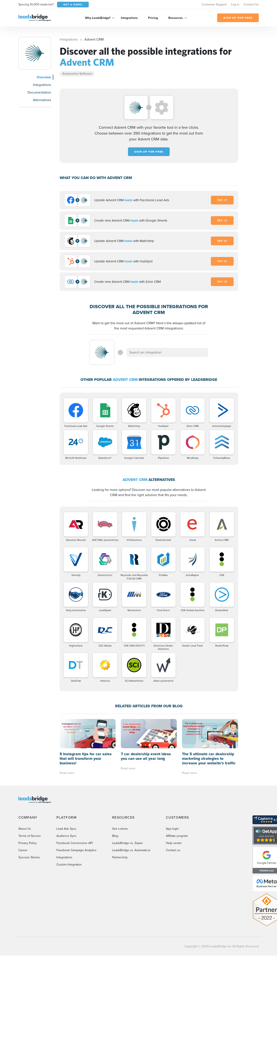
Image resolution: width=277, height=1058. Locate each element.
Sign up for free (148, 152)
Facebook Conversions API (74, 843)
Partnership (120, 857)
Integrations (129, 18)
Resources (175, 18)
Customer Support (214, 4)
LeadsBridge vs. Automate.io (131, 850)
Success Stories (29, 857)
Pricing (153, 18)
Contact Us (251, 4)
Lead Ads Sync (66, 828)
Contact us (173, 850)
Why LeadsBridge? (97, 18)
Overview (44, 77)
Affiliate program (177, 836)
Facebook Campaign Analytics (76, 850)
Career (23, 850)
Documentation (39, 92)
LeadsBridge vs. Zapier (127, 843)
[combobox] (167, 352)
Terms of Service (29, 836)
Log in (235, 4)
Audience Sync (66, 836)
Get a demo (120, 828)
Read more (67, 773)
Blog (115, 836)
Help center (174, 843)
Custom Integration (69, 864)
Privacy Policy (27, 843)
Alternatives (42, 99)
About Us (24, 828)
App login (172, 828)
